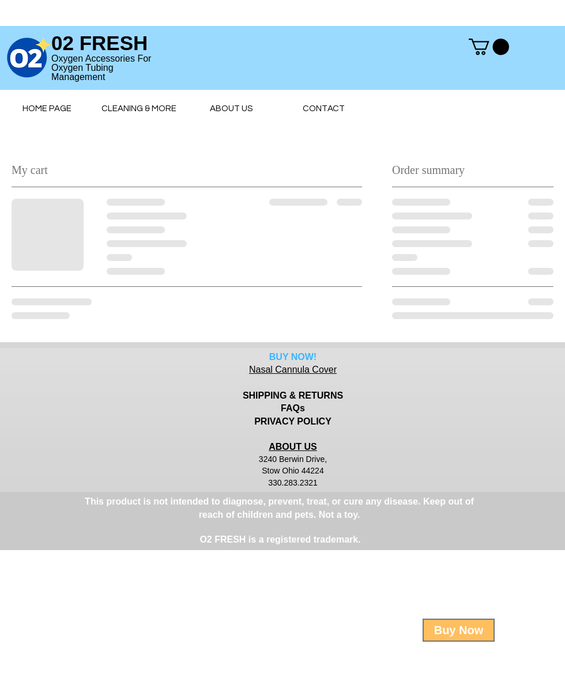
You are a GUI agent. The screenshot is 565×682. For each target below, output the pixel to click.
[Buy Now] (459, 630)
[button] (489, 47)
